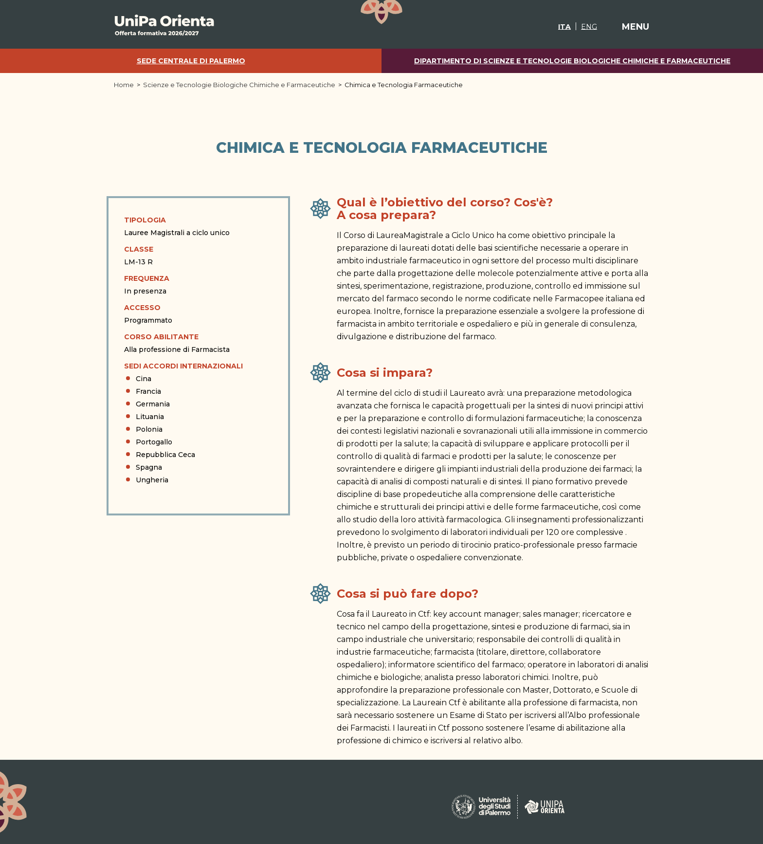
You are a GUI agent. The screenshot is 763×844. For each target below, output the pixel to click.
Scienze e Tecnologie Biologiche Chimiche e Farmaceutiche (239, 85)
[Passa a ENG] (589, 26)
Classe (138, 249)
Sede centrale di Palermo (191, 61)
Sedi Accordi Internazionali (183, 366)
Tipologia (145, 220)
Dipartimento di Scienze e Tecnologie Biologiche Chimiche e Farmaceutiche (572, 61)
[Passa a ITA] (564, 26)
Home (124, 85)
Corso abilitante (161, 336)
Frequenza (146, 278)
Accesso (142, 307)
